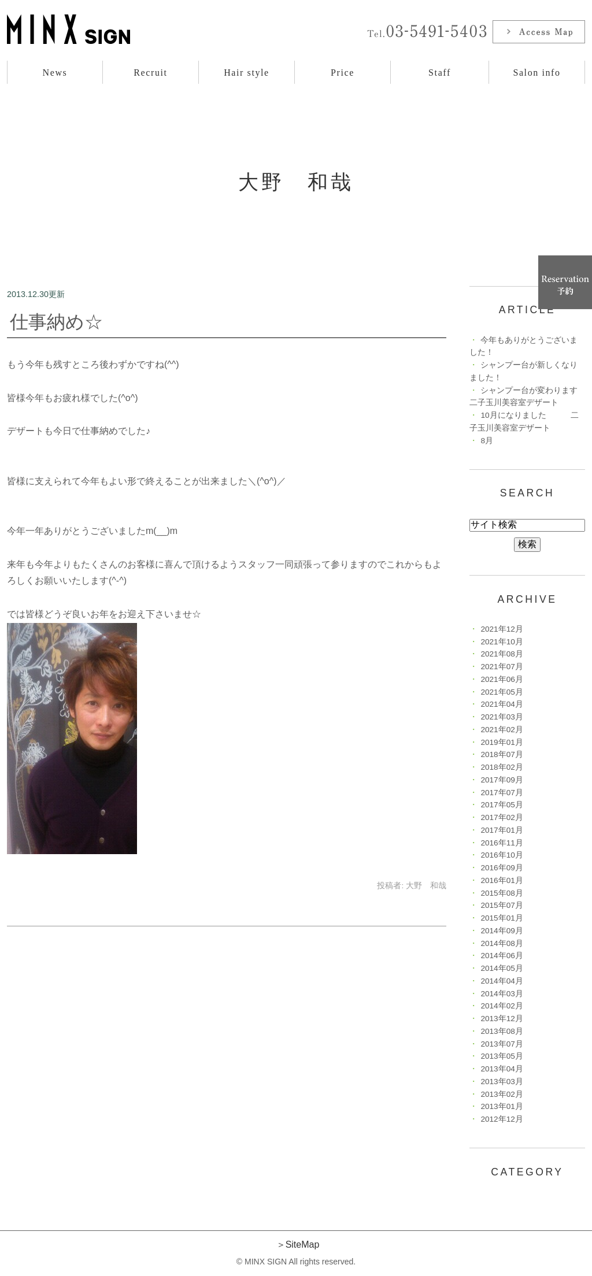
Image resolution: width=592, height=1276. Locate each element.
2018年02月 (501, 767)
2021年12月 (501, 629)
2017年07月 (501, 792)
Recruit (150, 72)
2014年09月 (501, 930)
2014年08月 (501, 943)
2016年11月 (501, 843)
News (55, 72)
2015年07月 (501, 905)
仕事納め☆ (56, 321)
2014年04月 (501, 981)
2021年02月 (501, 729)
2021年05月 (501, 692)
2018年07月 (501, 754)
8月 (486, 440)
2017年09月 (501, 780)
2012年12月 (501, 1119)
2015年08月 (501, 893)
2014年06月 (501, 955)
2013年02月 (501, 1094)
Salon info (536, 72)
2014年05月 (501, 968)
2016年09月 (501, 867)
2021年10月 (501, 641)
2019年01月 (501, 742)
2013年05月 (501, 1056)
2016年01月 (501, 880)
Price (342, 72)
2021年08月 (501, 654)
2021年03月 (501, 717)
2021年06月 (501, 679)
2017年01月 (501, 830)
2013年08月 (501, 1031)
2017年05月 (501, 804)
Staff (439, 72)
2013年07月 (501, 1044)
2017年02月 (501, 817)
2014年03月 (501, 993)
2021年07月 (501, 666)
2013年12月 (501, 1018)
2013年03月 (501, 1081)
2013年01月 (501, 1106)
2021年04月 (501, 704)
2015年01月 (501, 918)
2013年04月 (501, 1068)
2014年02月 (501, 1005)
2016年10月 (501, 855)
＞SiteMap (298, 1244)
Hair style (246, 72)
